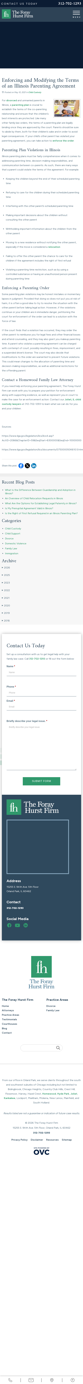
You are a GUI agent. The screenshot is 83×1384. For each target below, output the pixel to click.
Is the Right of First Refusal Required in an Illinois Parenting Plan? (41, 513)
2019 (6, 613)
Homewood (49, 1093)
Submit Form (41, 781)
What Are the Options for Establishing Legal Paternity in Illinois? (41, 503)
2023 (6, 583)
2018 (6, 621)
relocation (54, 246)
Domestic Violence (15, 543)
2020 (6, 605)
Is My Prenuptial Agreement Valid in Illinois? (29, 508)
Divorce (9, 538)
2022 (6, 590)
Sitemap (67, 1139)
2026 (6, 567)
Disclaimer (37, 1139)
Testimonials (9, 1019)
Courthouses (9, 1023)
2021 (6, 598)
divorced (11, 100)
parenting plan (20, 104)
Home (5, 1006)
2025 (6, 575)
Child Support (12, 533)
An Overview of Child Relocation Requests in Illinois (34, 498)
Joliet (73, 1093)
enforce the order (63, 140)
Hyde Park (63, 1093)
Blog (4, 1028)
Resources (52, 1139)
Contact (7, 1032)
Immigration (11, 553)
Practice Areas (10, 1014)
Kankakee (9, 1098)
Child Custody (34, 92)
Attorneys (8, 1010)
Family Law (11, 548)
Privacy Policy (19, 1139)
